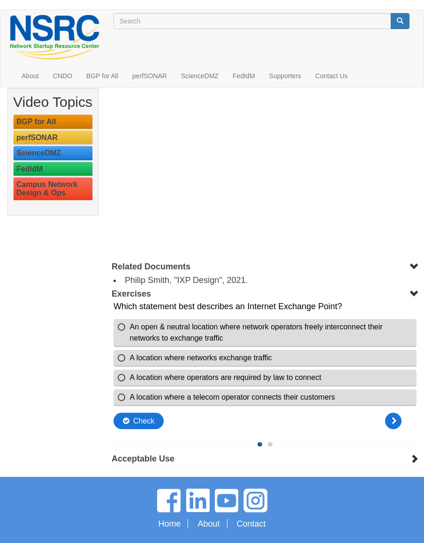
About (30, 76)
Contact (251, 523)
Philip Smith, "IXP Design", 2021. (186, 280)
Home (169, 523)
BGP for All (102, 76)
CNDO (62, 76)
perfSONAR (149, 76)
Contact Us (331, 76)
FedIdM (244, 76)
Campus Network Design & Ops (47, 188)
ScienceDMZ (200, 76)
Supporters (285, 76)
